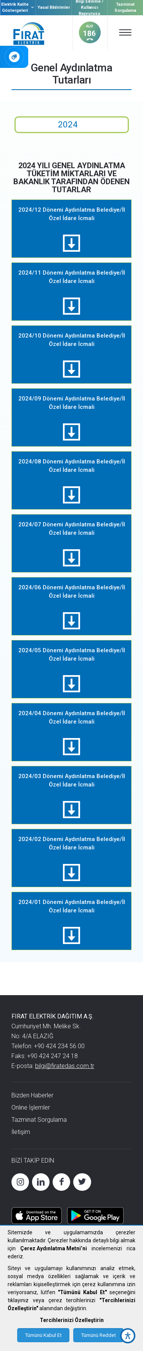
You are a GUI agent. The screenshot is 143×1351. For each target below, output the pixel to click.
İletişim (20, 1131)
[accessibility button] (127, 1335)
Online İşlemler (30, 1107)
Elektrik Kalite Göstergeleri (18, 7)
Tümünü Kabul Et (43, 1335)
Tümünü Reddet (98, 1335)
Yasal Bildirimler (53, 7)
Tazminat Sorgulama (125, 7)
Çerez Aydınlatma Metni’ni (53, 1248)
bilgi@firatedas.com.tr (64, 1066)
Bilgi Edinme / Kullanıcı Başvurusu (89, 7)
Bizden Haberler (32, 1095)
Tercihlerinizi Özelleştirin (72, 1320)
